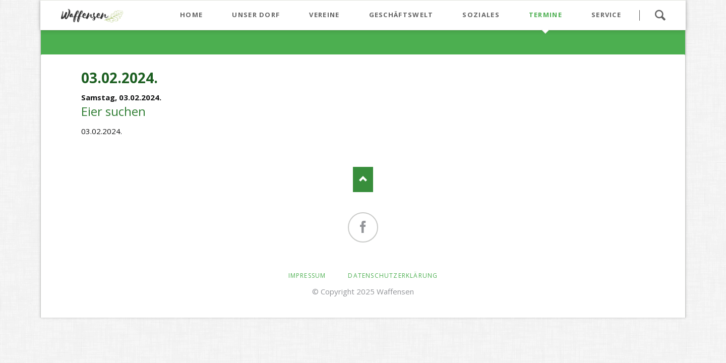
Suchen (660, 15)
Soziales (480, 14)
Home (191, 14)
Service (606, 14)
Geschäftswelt (401, 14)
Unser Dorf (256, 14)
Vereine (324, 14)
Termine (545, 14)
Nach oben (363, 179)
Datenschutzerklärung (393, 275)
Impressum (307, 275)
